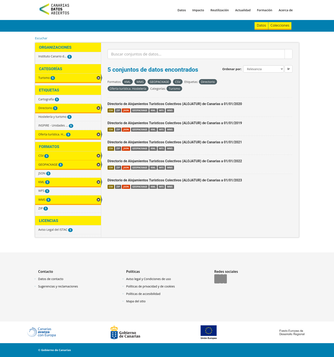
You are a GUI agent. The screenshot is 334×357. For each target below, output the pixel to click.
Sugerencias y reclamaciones (58, 286)
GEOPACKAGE (139, 110)
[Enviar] (288, 54)
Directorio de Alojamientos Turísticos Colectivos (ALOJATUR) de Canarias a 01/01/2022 (175, 161)
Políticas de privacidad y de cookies (150, 286)
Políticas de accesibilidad (143, 294)
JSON (126, 110)
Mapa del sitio (135, 301)
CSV (111, 110)
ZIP (118, 110)
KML (153, 110)
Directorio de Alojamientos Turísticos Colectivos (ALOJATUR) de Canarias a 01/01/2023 (175, 180)
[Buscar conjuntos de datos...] (196, 54)
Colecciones (280, 25)
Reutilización (219, 10)
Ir (288, 69)
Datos (181, 10)
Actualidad (242, 10)
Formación (264, 10)
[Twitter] (221, 279)
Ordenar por (231, 69)
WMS (170, 110)
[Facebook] (217, 279)
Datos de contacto (50, 279)
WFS (161, 110)
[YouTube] (225, 279)
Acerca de (286, 10)
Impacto (198, 10)
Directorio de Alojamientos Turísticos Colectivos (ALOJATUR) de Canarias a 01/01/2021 (175, 142)
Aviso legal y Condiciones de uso (148, 279)
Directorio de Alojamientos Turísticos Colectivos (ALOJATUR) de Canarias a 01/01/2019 (175, 123)
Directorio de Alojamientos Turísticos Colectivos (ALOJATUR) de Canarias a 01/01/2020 (175, 104)
